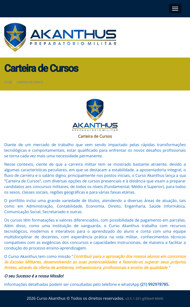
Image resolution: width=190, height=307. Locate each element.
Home (8, 82)
